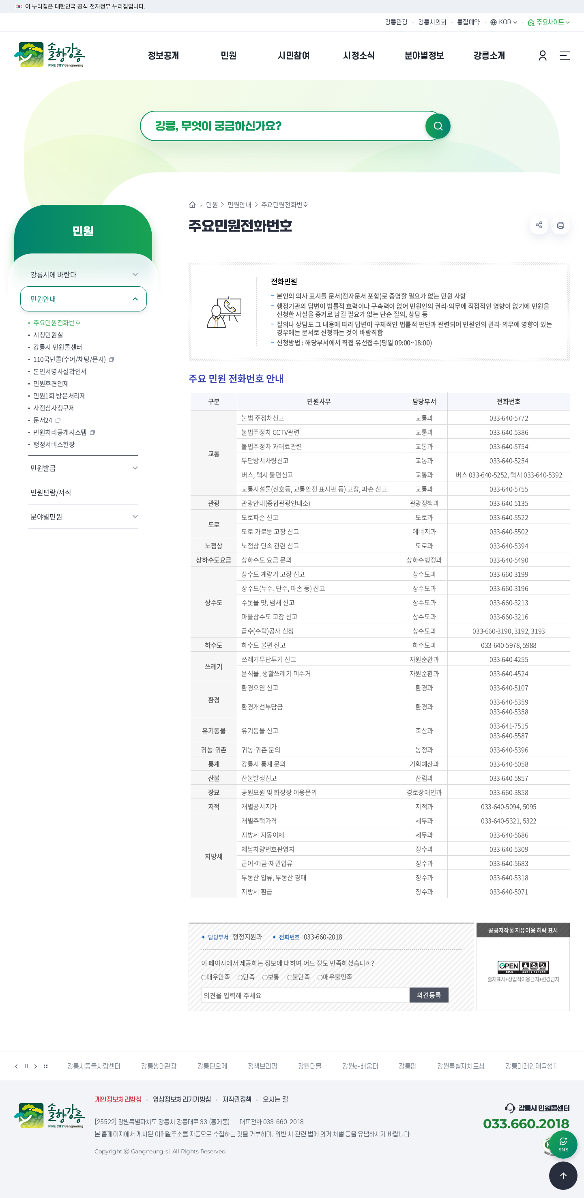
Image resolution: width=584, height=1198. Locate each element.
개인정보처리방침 (118, 1100)
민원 (212, 204)
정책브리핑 (262, 1066)
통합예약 (468, 22)
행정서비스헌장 (54, 444)
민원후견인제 (51, 383)
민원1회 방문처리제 (59, 395)
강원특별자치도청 (461, 1066)
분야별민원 (46, 516)
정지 (25, 1066)
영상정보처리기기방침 (182, 1100)
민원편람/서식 (50, 492)
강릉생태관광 (159, 1066)
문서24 (42, 420)
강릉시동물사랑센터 (93, 1066)
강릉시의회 (432, 22)
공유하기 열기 (539, 225)
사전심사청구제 (54, 408)
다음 (35, 1066)
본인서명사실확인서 (60, 371)
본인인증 (544, 55)
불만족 (301, 976)
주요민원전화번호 (57, 322)
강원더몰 (310, 1066)
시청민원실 (48, 335)
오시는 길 (275, 1100)
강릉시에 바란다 (53, 274)
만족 (249, 976)
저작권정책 (237, 1100)
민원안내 (43, 299)
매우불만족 (337, 976)
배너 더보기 (45, 1066)
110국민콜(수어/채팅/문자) (69, 359)
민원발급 (43, 468)
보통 (273, 976)
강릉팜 (408, 1066)
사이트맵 (564, 55)
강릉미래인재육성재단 (535, 1066)
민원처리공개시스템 (60, 432)
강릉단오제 (212, 1066)
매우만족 (218, 976)
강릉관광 (396, 22)
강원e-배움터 (360, 1066)
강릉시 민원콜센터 (57, 347)
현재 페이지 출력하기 (560, 225)
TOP (563, 1176)
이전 (16, 1066)
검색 (438, 126)
